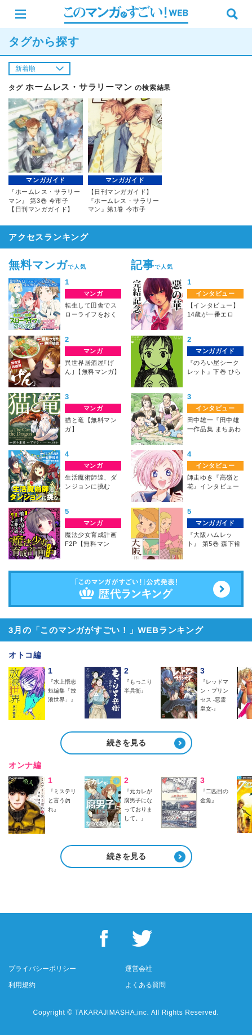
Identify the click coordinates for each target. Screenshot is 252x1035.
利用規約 (22, 985)
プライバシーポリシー (42, 969)
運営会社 (138, 969)
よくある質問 (145, 985)
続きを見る (126, 742)
